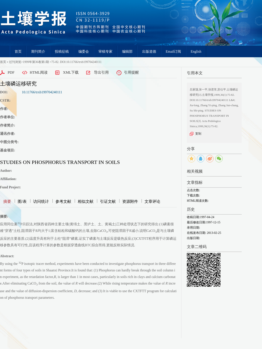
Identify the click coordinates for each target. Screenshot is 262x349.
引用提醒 (131, 72)
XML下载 (71, 72)
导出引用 (101, 72)
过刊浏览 (15, 62)
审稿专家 (105, 51)
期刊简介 (38, 51)
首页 (18, 51)
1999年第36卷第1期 (36, 62)
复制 (198, 133)
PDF (11, 72)
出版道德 (149, 51)
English (196, 51)
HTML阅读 (39, 72)
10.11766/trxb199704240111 (42, 92)
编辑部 (127, 51)
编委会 (83, 51)
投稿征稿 (62, 51)
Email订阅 (173, 51)
